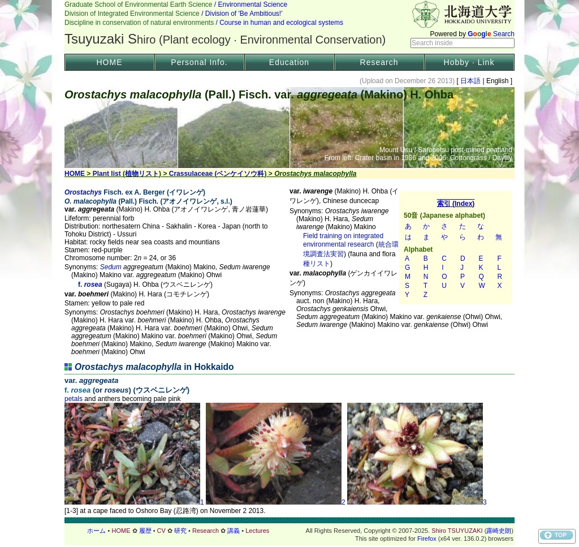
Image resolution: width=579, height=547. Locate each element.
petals (73, 399)
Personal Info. (199, 62)
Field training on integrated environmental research (343, 240)
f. (77, 390)
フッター (289, 530)
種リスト (316, 264)
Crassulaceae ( (193, 174)
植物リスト (142, 174)
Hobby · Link (469, 62)
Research (379, 62)
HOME (110, 62)
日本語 (471, 81)
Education (289, 62)
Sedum (111, 267)
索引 (455, 247)
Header (289, 26)
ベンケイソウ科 (240, 174)
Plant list (107, 174)
